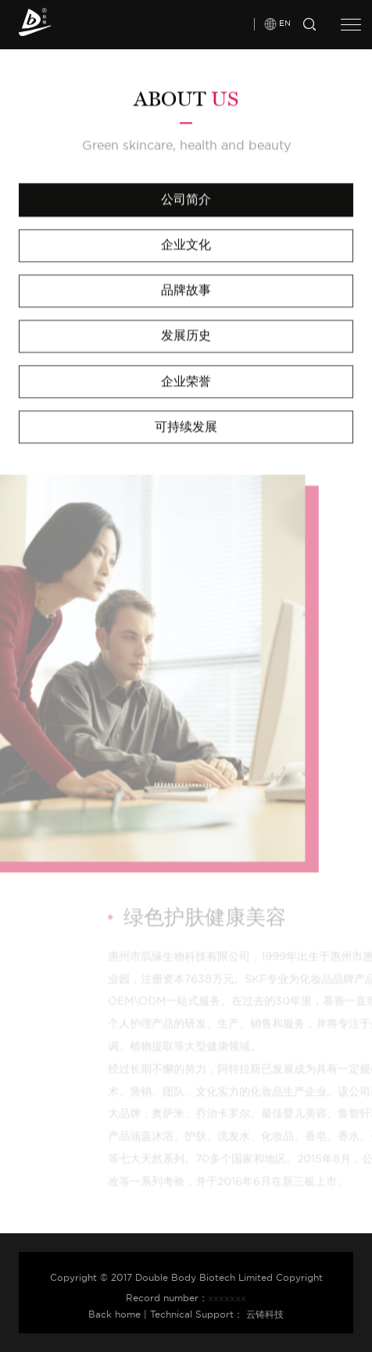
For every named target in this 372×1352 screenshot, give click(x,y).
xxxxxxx (227, 1298)
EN (285, 20)
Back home (114, 1314)
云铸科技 (265, 1314)
